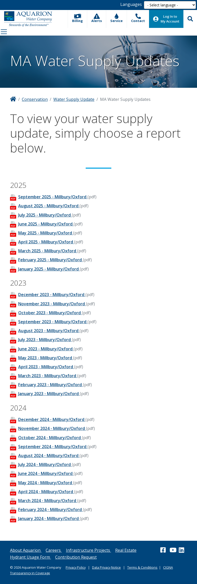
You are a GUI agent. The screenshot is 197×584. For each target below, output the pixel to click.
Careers (54, 550)
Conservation (35, 99)
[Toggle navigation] (4, 32)
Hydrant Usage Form (30, 557)
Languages (131, 4)
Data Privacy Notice (106, 567)
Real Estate (125, 550)
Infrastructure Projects (88, 550)
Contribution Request (76, 557)
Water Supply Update (73, 99)
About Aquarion (26, 550)
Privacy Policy (76, 567)
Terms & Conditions (142, 567)
